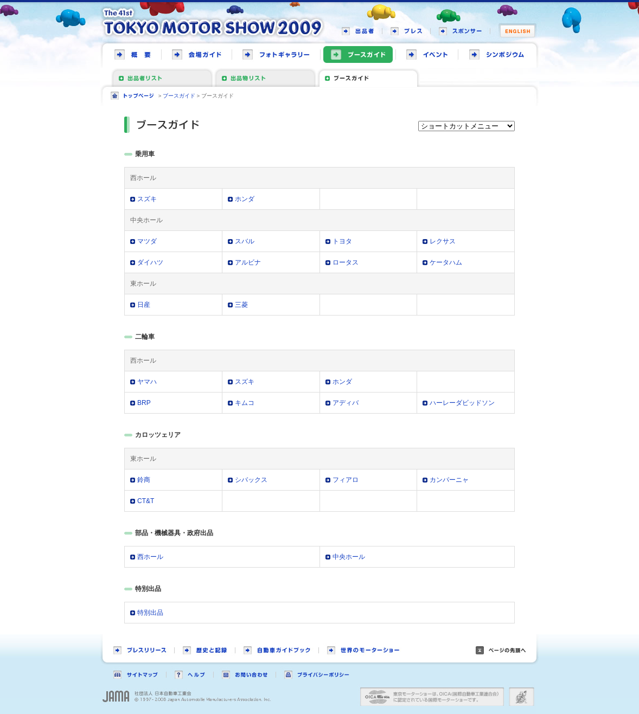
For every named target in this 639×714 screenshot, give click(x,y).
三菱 (241, 304)
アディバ (346, 403)
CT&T (145, 501)
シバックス (251, 480)
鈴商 (143, 480)
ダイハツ (150, 262)
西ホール (150, 557)
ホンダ (244, 199)
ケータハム (446, 262)
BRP (144, 403)
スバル (244, 241)
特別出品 (150, 612)
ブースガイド (179, 96)
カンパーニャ (449, 480)
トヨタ (342, 241)
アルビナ (248, 262)
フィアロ (346, 480)
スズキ (147, 199)
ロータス (346, 262)
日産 (143, 304)
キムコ (244, 403)
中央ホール (349, 557)
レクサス (443, 241)
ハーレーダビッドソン (462, 403)
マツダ (147, 241)
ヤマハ (147, 381)
